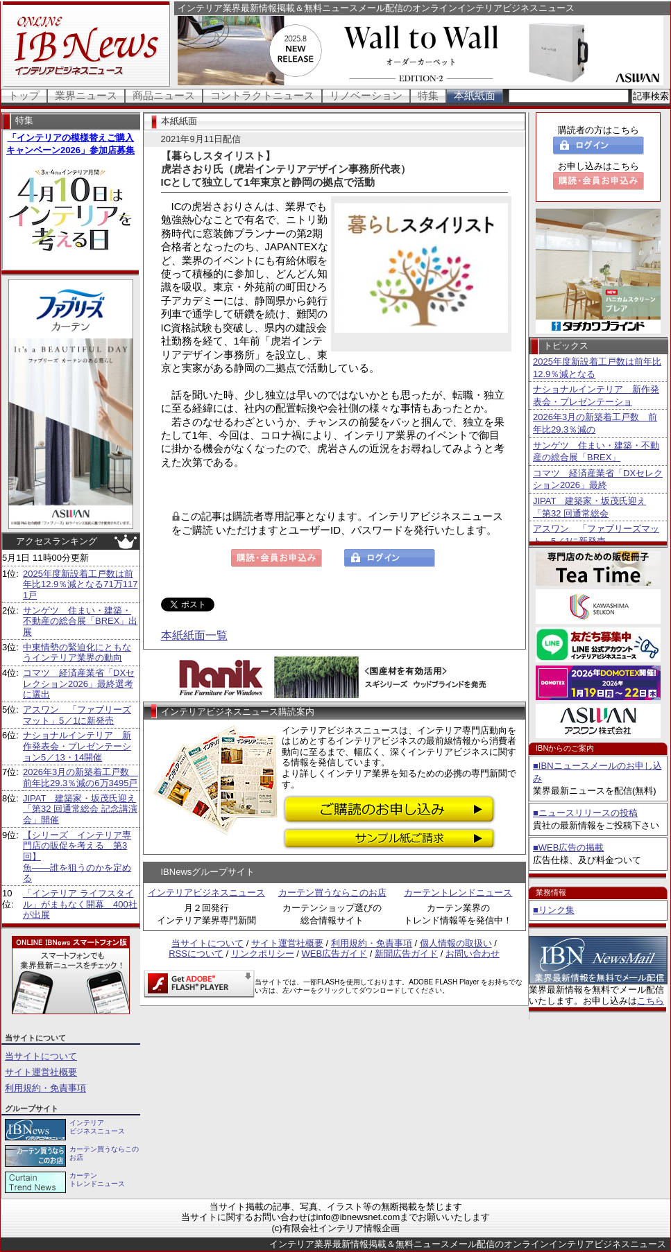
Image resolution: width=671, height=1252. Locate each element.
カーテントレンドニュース (458, 892)
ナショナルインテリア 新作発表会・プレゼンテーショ (596, 395)
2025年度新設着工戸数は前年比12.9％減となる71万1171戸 (80, 584)
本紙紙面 (474, 95)
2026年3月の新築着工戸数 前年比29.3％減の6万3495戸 (80, 777)
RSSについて (196, 953)
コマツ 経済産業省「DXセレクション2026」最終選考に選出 (79, 683)
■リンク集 (554, 910)
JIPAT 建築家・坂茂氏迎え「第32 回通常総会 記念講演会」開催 (80, 809)
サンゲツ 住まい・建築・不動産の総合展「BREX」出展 (80, 621)
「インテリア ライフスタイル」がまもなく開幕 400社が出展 (80, 904)
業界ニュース (86, 95)
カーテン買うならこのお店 (332, 892)
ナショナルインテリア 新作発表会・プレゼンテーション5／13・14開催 (77, 746)
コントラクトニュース (262, 95)
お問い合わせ (472, 953)
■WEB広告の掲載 (568, 847)
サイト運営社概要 (41, 1072)
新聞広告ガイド (406, 953)
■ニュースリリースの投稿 (585, 813)
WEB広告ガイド (335, 953)
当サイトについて (41, 1056)
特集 (428, 95)
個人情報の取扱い (456, 943)
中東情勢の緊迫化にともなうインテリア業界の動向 (77, 652)
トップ (24, 95)
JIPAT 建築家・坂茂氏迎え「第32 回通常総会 (589, 507)
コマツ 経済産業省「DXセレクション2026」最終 (598, 479)
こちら (650, 1000)
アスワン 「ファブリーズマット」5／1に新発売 (77, 715)
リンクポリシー (262, 953)
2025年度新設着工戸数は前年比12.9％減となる (597, 367)
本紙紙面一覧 (194, 635)
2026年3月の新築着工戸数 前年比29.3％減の (595, 423)
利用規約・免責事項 (45, 1088)
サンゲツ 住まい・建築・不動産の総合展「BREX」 (596, 451)
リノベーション (366, 95)
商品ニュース (164, 95)
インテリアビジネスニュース (206, 892)
